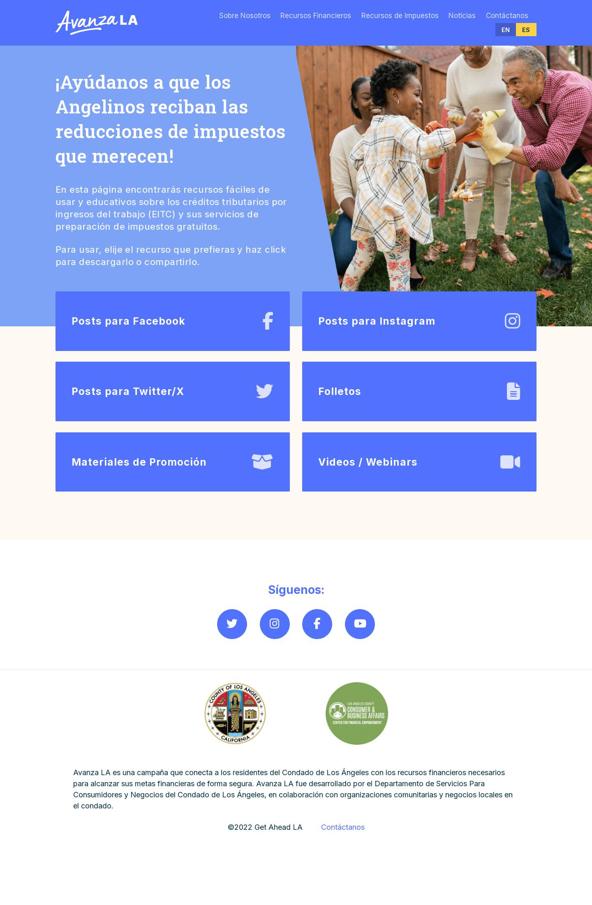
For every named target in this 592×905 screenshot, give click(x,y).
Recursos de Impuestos (400, 16)
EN (506, 30)
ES (526, 30)
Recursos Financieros (315, 16)
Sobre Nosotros (245, 16)
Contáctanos (507, 16)
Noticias (462, 16)
